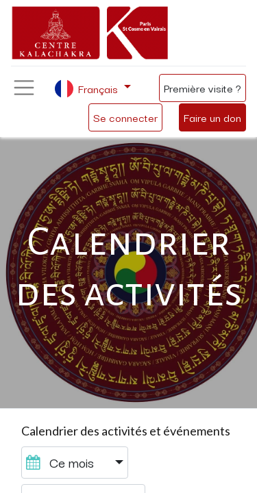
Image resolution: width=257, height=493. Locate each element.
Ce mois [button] (61, 462)
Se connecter (125, 117)
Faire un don (212, 117)
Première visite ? (202, 87)
